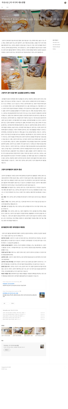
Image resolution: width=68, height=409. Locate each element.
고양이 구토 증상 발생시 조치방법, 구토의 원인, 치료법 (13, 349)
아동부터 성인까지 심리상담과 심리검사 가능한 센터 (14, 322)
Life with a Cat (6, 347)
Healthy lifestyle (56, 86)
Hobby (54, 88)
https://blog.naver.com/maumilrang (11, 318)
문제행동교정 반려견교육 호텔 (10, 330)
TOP (65, 405)
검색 (62, 3)
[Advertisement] (23, 47)
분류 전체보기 (55, 79)
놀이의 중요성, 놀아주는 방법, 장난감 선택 (11, 354)
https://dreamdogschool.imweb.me (11, 328)
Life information (56, 84)
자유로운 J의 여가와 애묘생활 (13, 2)
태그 (8, 7)
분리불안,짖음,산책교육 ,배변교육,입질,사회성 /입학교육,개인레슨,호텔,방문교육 (20, 332)
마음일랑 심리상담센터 (8, 320)
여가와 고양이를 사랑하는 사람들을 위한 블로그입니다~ (14, 384)
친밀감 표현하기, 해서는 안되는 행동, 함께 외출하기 (13, 353)
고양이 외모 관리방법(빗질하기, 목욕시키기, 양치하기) (13, 351)
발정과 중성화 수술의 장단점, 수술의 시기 (11, 356)
